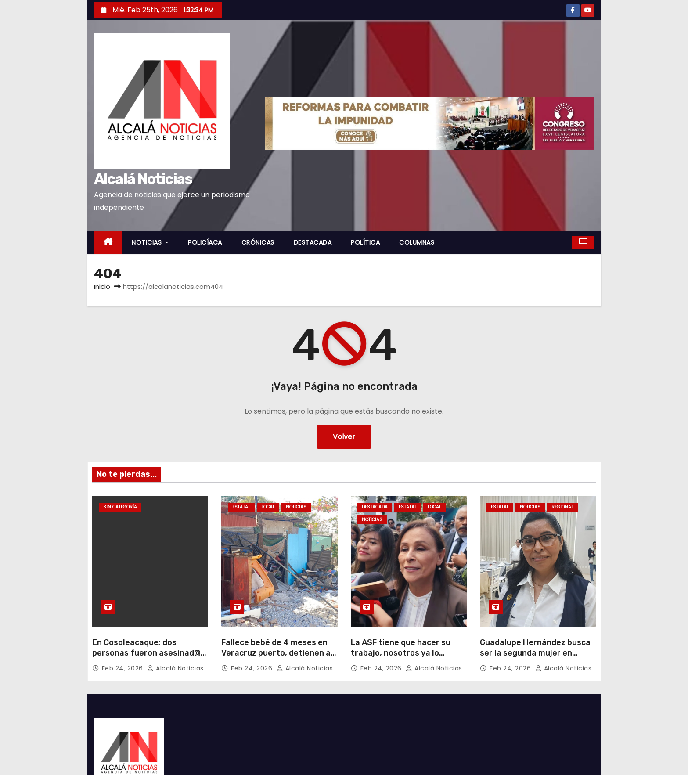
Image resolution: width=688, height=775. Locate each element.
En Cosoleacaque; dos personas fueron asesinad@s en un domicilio (148, 653)
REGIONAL (562, 507)
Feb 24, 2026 (123, 668)
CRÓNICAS (257, 242)
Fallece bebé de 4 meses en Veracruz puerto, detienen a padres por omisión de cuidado (276, 658)
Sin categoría (120, 507)
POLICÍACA (205, 242)
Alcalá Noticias (143, 179)
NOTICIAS (150, 242)
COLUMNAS (416, 242)
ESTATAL (241, 507)
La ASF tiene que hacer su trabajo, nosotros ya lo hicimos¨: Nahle (400, 653)
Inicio (102, 286)
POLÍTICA (365, 242)
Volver (344, 437)
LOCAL (268, 507)
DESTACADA (313, 242)
